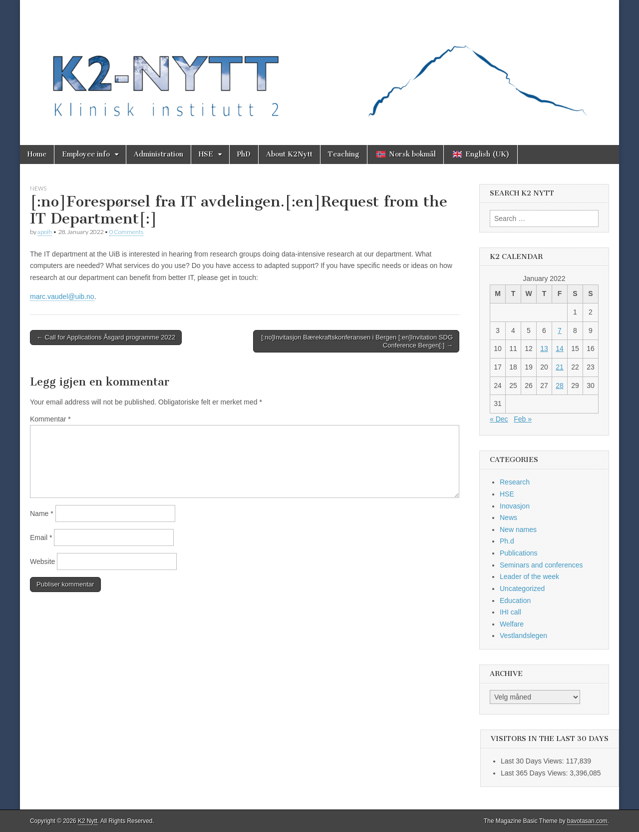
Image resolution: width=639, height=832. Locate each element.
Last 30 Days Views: (533, 761)
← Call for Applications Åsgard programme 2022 (105, 337)
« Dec (499, 419)
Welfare (512, 624)
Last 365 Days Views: (535, 773)
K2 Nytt (87, 821)
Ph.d (507, 541)
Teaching (343, 154)
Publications (519, 553)
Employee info (86, 154)
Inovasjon (515, 506)
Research (515, 482)
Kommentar (50, 419)
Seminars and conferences (541, 565)
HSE (206, 154)
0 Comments (126, 232)
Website (42, 562)
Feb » (523, 419)
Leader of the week (529, 576)
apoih (44, 232)
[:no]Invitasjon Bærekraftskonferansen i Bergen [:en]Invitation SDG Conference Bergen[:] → (357, 341)
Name (41, 514)
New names (518, 530)
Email (41, 538)
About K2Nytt (289, 154)
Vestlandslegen (523, 636)
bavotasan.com (587, 821)
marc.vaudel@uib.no (62, 296)
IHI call (510, 612)
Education (515, 600)
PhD (244, 154)
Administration (158, 154)
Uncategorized (522, 588)
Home (36, 154)
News (38, 188)
